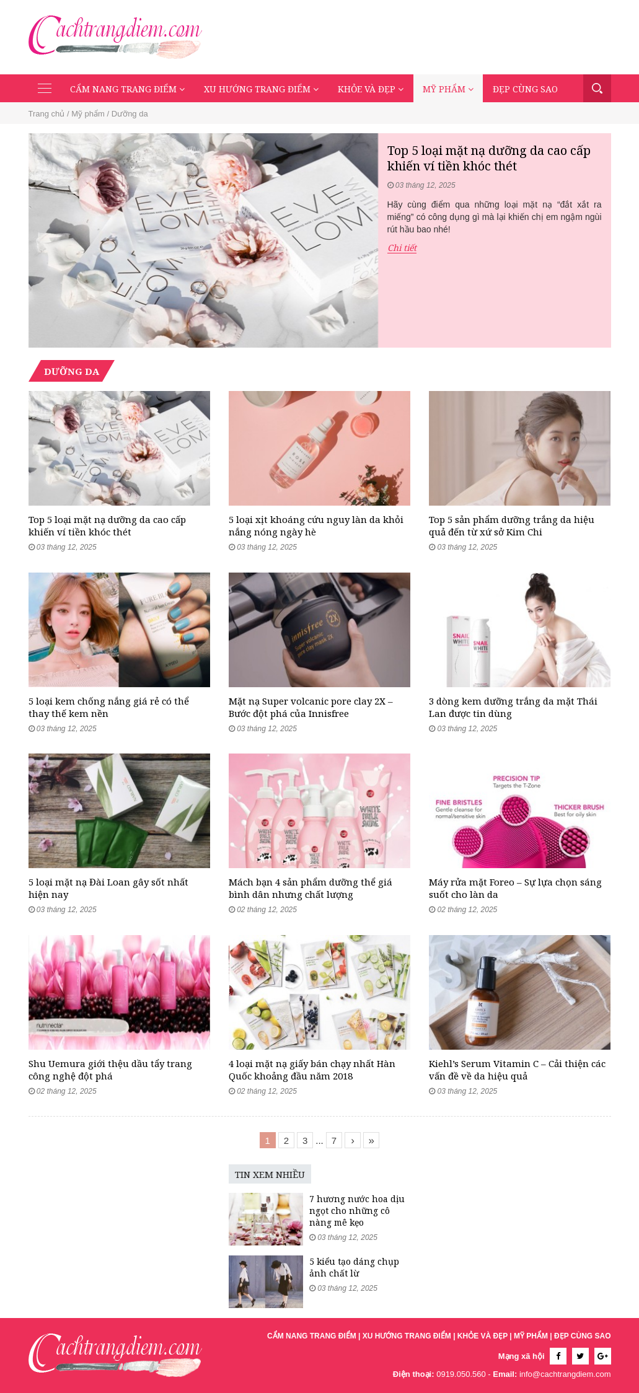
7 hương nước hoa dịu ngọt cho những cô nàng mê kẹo (357, 1210)
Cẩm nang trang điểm (127, 89)
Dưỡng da (130, 113)
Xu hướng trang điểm (261, 89)
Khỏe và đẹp (370, 89)
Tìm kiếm (597, 88)
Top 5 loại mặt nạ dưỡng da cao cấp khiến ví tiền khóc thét (489, 158)
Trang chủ (47, 113)
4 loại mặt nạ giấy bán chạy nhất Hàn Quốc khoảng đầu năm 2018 (312, 1069)
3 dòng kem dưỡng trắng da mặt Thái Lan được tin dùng (513, 707)
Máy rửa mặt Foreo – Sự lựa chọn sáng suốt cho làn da (515, 888)
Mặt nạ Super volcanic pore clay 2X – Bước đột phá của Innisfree (311, 707)
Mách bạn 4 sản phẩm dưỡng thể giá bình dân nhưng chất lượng (310, 888)
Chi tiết (401, 248)
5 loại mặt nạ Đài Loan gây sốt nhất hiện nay (108, 888)
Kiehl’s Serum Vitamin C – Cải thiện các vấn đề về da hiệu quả (517, 1069)
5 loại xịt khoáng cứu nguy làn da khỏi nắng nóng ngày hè (316, 525)
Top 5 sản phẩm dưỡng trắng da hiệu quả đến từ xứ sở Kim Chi (511, 525)
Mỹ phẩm (448, 89)
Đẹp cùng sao (525, 89)
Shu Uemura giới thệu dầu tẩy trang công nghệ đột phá (110, 1069)
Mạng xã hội (521, 1356)
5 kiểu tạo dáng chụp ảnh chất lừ (354, 1267)
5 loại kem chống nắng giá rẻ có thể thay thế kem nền (109, 707)
